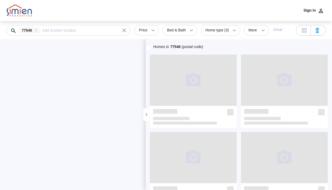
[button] (30, 30)
